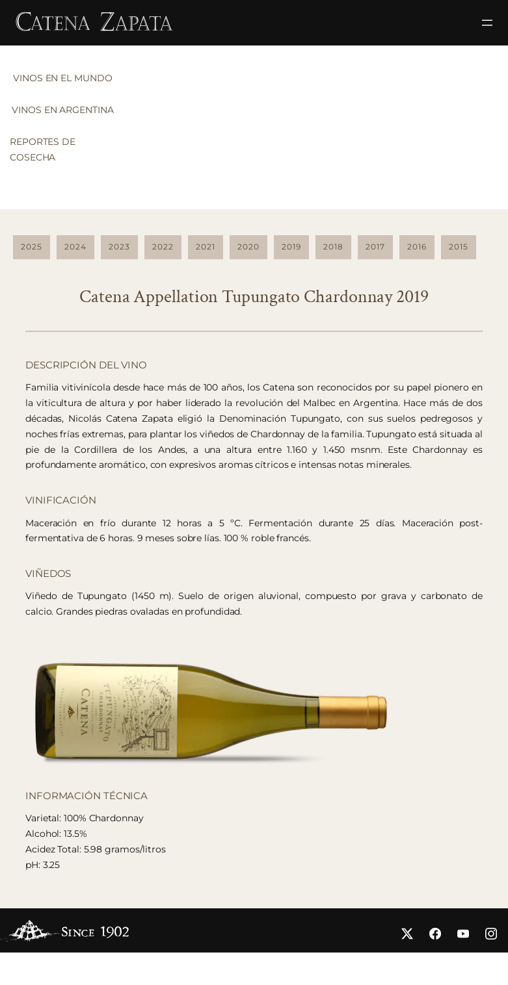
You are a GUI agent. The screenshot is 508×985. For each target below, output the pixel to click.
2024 (75, 246)
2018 (333, 246)
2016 (417, 246)
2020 (248, 246)
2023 (119, 246)
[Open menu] (487, 23)
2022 (163, 246)
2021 (205, 246)
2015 (458, 246)
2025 (31, 246)
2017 (375, 246)
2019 (291, 246)
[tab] (65, 82)
